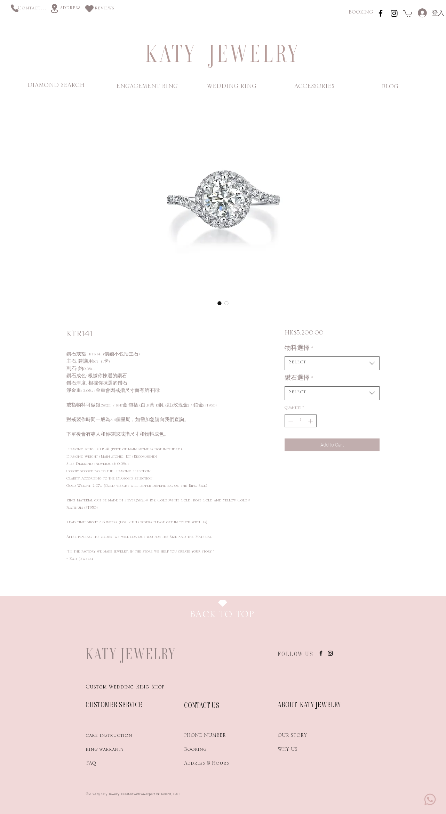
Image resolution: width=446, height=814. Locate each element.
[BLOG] (390, 88)
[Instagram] (394, 13)
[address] (70, 9)
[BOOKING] (361, 13)
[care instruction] (110, 737)
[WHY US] (302, 751)
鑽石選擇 (299, 380)
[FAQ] (110, 765)
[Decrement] (290, 421)
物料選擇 (299, 350)
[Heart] (89, 9)
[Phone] (14, 8)
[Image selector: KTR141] (219, 303)
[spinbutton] (300, 421)
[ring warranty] (110, 751)
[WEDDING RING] (231, 88)
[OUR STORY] (302, 737)
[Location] (54, 8)
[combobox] (332, 363)
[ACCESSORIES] (314, 88)
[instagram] (380, 13)
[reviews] (104, 9)
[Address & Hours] (218, 765)
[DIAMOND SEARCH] (56, 86)
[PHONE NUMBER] (208, 737)
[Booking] (208, 751)
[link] (407, 13)
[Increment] (311, 421)
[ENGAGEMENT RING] (146, 88)
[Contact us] (32, 9)
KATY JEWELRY (131, 654)
